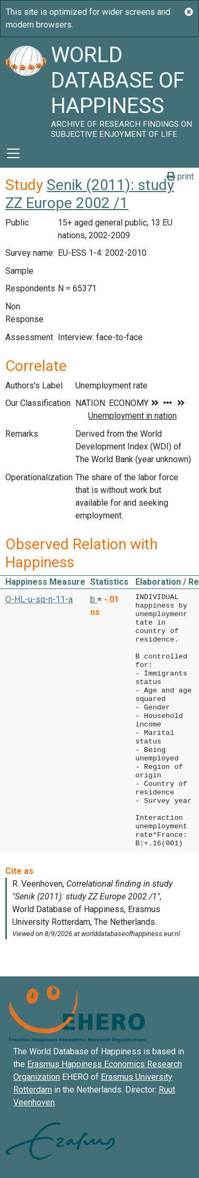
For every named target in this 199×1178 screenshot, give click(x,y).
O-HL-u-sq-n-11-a (39, 599)
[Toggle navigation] (13, 153)
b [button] (93, 599)
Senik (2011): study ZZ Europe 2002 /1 (89, 194)
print (180, 176)
